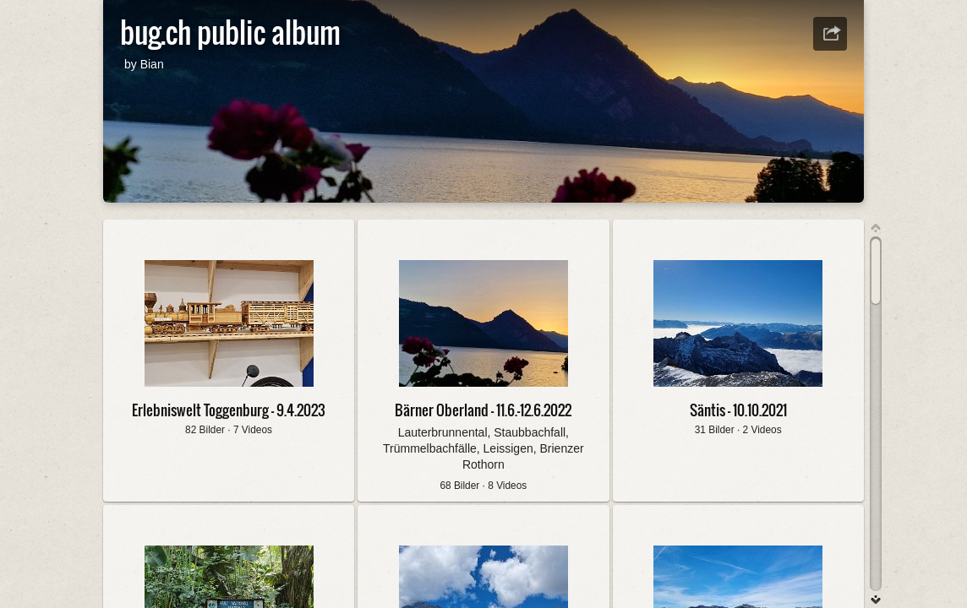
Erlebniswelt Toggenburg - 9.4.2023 (228, 410)
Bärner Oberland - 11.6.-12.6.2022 (483, 410)
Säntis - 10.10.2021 (738, 410)
